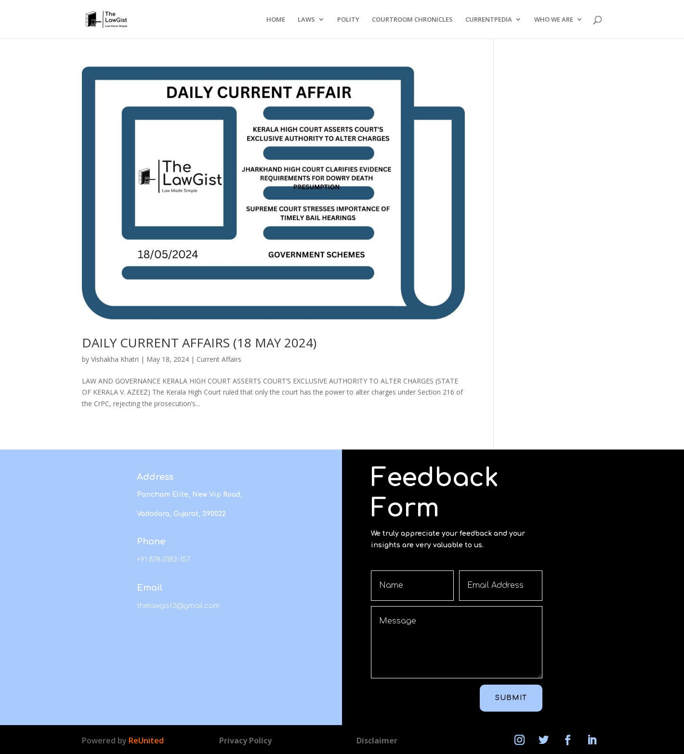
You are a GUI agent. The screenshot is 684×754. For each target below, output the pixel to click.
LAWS (306, 20)
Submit (511, 697)
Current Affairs (219, 359)
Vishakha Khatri (115, 359)
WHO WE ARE (553, 20)
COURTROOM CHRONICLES (412, 20)
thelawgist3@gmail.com (178, 605)
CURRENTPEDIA (488, 20)
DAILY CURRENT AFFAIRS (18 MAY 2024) (199, 342)
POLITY (348, 20)
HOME (275, 20)
